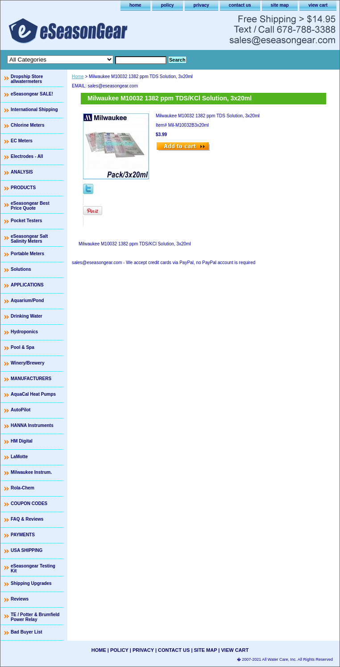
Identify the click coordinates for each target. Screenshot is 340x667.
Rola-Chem (22, 487)
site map (280, 5)
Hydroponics (24, 331)
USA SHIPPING (26, 550)
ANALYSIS (22, 172)
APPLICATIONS (27, 284)
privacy (201, 5)
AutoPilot (20, 409)
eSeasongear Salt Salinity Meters (29, 239)
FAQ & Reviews (27, 519)
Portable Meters (27, 253)
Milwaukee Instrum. (31, 472)
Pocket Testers (26, 220)
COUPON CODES (29, 503)
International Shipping (34, 109)
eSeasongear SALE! (32, 93)
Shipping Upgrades (31, 583)
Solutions (21, 269)
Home (78, 76)
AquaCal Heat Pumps (33, 394)
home (135, 5)
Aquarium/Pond (27, 300)
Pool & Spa (22, 347)
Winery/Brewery (28, 362)
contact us (240, 5)
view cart (318, 5)
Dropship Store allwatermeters (27, 79)
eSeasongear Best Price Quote (30, 206)
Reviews (20, 599)
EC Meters (22, 140)
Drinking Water (26, 316)
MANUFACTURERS (31, 378)
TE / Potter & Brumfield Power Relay (35, 617)
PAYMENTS (23, 534)
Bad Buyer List (26, 632)
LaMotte (19, 456)
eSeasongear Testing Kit (33, 568)
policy (167, 5)
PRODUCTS (23, 187)
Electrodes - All (27, 156)
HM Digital (22, 441)
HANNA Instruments (32, 425)
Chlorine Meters (28, 125)
